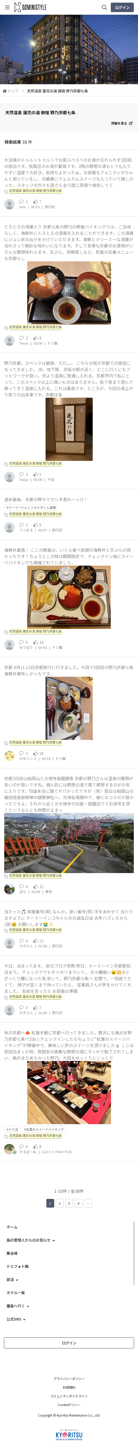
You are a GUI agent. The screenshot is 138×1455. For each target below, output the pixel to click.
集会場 (12, 1253)
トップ (13, 90)
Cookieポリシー (69, 1404)
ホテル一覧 (16, 1292)
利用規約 (69, 1387)
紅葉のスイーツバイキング (45, 1129)
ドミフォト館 (18, 1266)
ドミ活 (13, 1129)
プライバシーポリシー (69, 1378)
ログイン (122, 7)
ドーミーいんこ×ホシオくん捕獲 (32, 507)
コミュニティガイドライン (69, 1396)
